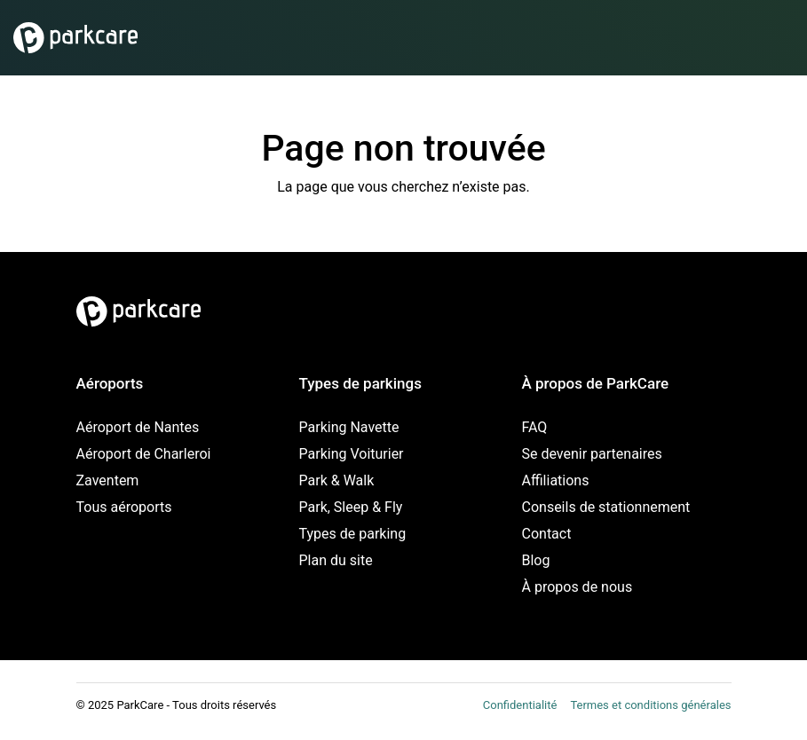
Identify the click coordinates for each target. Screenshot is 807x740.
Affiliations (555, 480)
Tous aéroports (124, 507)
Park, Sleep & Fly (351, 507)
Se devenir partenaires (592, 453)
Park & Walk (337, 480)
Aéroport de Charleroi (143, 453)
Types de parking (353, 533)
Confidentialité (520, 705)
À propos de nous (577, 587)
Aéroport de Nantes (138, 427)
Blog (536, 560)
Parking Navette (349, 427)
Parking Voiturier (351, 453)
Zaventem (107, 480)
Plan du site (336, 560)
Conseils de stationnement (606, 507)
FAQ (535, 427)
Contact (547, 533)
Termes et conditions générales (650, 705)
